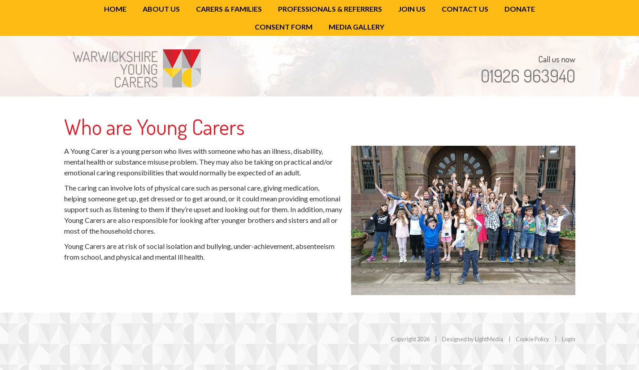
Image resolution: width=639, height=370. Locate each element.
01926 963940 (528, 76)
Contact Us (465, 8)
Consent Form (284, 26)
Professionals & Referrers (330, 8)
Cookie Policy (532, 339)
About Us (161, 8)
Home (115, 8)
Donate (519, 8)
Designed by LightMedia (472, 339)
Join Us (412, 8)
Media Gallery (356, 26)
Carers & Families (229, 8)
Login (568, 339)
